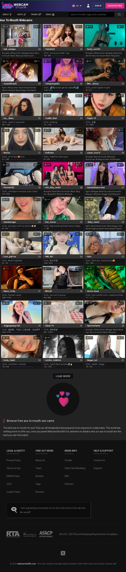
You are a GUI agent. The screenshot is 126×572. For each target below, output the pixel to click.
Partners (69, 484)
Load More (63, 376)
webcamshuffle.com (26, 564)
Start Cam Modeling (75, 468)
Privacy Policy (14, 460)
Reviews (40, 492)
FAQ (67, 476)
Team (39, 468)
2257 (9, 484)
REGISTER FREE (115, 6)
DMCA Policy (13, 476)
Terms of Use (14, 468)
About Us (40, 460)
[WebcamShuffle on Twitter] (63, 553)
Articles (39, 476)
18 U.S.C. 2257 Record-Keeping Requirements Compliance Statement (89, 534)
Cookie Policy (13, 492)
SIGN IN (98, 6)
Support (98, 468)
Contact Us (99, 460)
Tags (38, 484)
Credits (68, 460)
